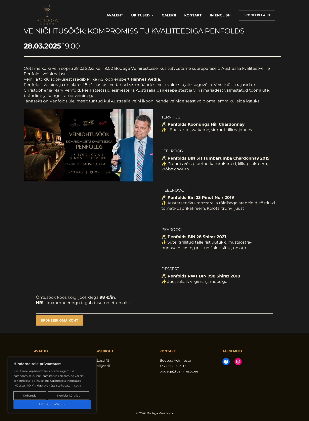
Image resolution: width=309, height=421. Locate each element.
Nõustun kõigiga (52, 404)
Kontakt (193, 15)
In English (220, 15)
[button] (152, 15)
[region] (52, 385)
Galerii (169, 15)
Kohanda (30, 395)
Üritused (142, 15)
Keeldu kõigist (68, 395)
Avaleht (114, 15)
